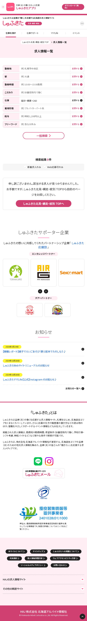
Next (40, 291)
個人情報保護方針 (35, 558)
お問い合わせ (59, 565)
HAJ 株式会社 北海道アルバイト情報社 (43, 611)
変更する (75, 68)
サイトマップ (38, 551)
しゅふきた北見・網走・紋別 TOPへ (43, 203)
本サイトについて (15, 551)
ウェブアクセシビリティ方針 (64, 558)
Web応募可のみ (55, 167)
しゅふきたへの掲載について (65, 551)
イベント (76, 33)
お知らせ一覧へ (73, 388)
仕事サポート (33, 33)
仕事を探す (11, 33)
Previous (46, 291)
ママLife (54, 33)
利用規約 (13, 558)
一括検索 (42, 136)
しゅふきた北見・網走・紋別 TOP (35, 42)
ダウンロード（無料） (72, 6)
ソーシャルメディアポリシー (32, 565)
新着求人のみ (34, 167)
